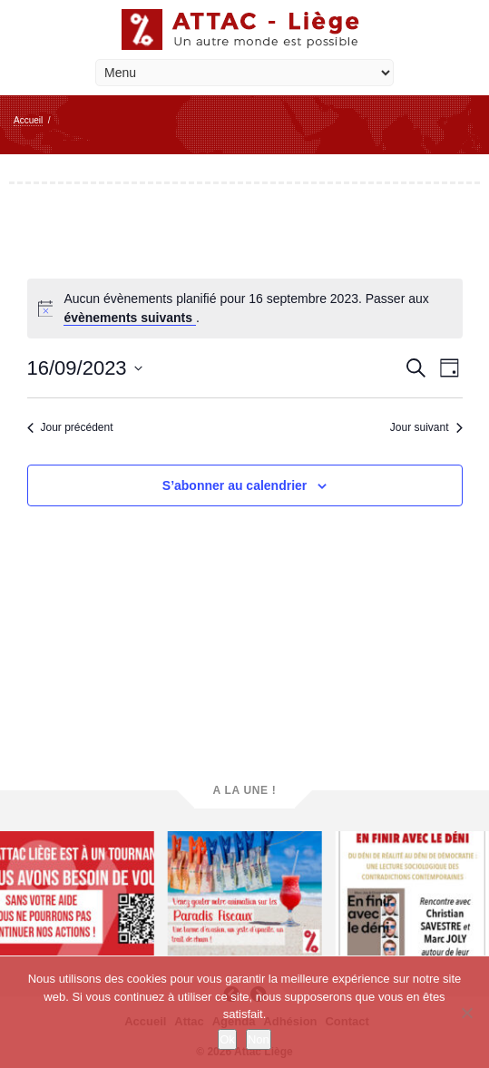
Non (258, 1039)
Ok (227, 1039)
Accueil (28, 120)
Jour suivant (426, 427)
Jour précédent (70, 427)
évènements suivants (130, 317)
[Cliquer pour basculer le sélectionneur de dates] (84, 368)
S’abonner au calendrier (235, 485)
